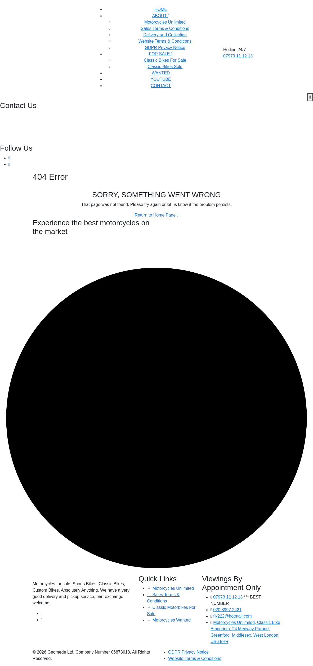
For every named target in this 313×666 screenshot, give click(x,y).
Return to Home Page (156, 215)
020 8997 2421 (14, 115)
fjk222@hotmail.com (20, 127)
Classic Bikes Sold (164, 66)
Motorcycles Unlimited (165, 22)
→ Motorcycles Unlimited (170, 588)
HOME (160, 9)
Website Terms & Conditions (164, 41)
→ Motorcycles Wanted (169, 620)
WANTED (161, 73)
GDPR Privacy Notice (165, 47)
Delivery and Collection (165, 35)
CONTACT (161, 85)
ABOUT (160, 16)
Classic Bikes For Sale (165, 60)
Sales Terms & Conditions (165, 28)
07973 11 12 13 (238, 56)
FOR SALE (160, 54)
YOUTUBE (160, 79)
